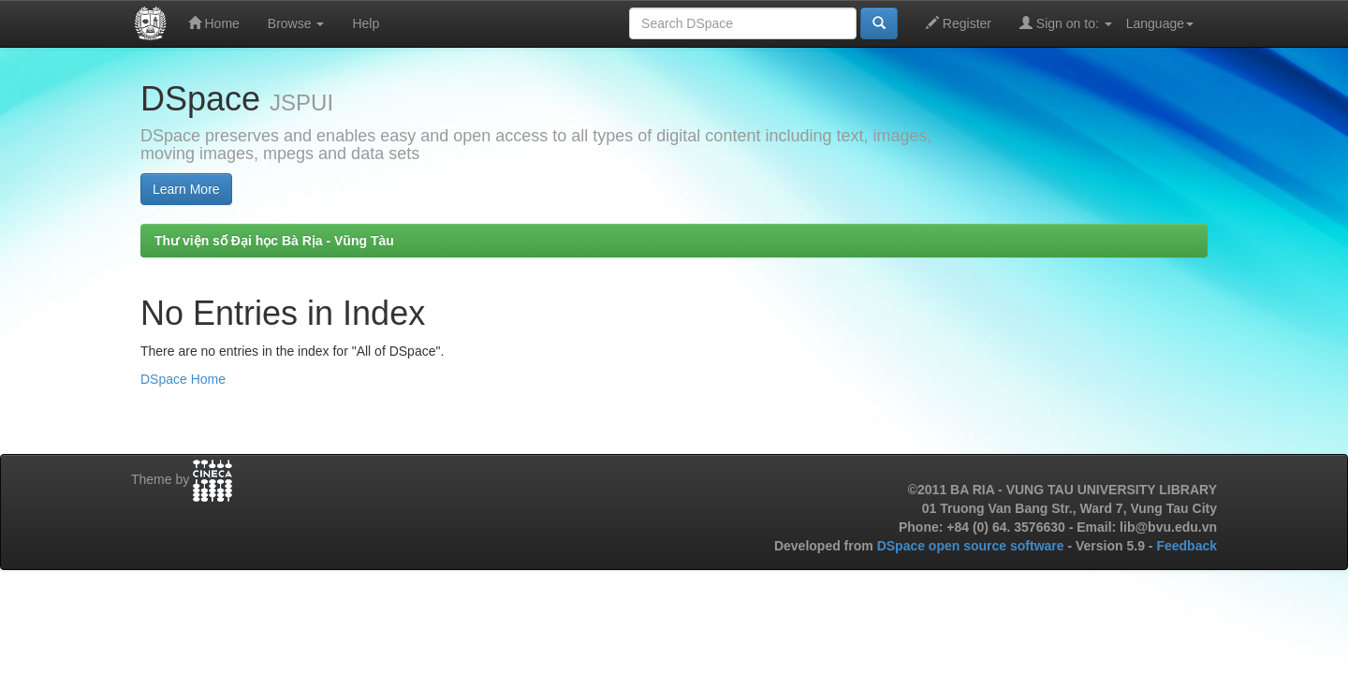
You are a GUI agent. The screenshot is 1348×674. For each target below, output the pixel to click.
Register (958, 23)
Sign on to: (1065, 23)
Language (1160, 23)
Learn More (186, 189)
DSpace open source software (972, 545)
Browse (296, 23)
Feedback (1186, 545)
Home (214, 23)
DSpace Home (183, 379)
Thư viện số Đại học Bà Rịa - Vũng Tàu (274, 240)
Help (365, 23)
